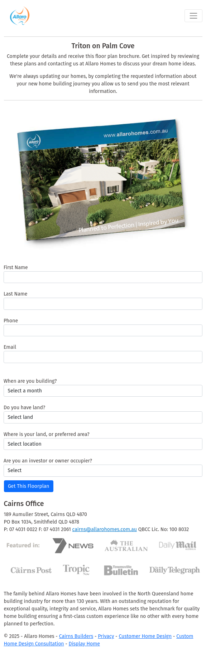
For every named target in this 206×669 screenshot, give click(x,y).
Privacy (106, 636)
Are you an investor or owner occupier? (48, 461)
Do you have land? (24, 408)
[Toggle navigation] (193, 15)
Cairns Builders (76, 636)
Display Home (84, 644)
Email (10, 347)
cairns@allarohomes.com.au (104, 529)
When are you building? (30, 381)
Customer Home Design (145, 636)
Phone (11, 321)
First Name (16, 267)
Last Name (15, 294)
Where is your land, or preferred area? (47, 434)
